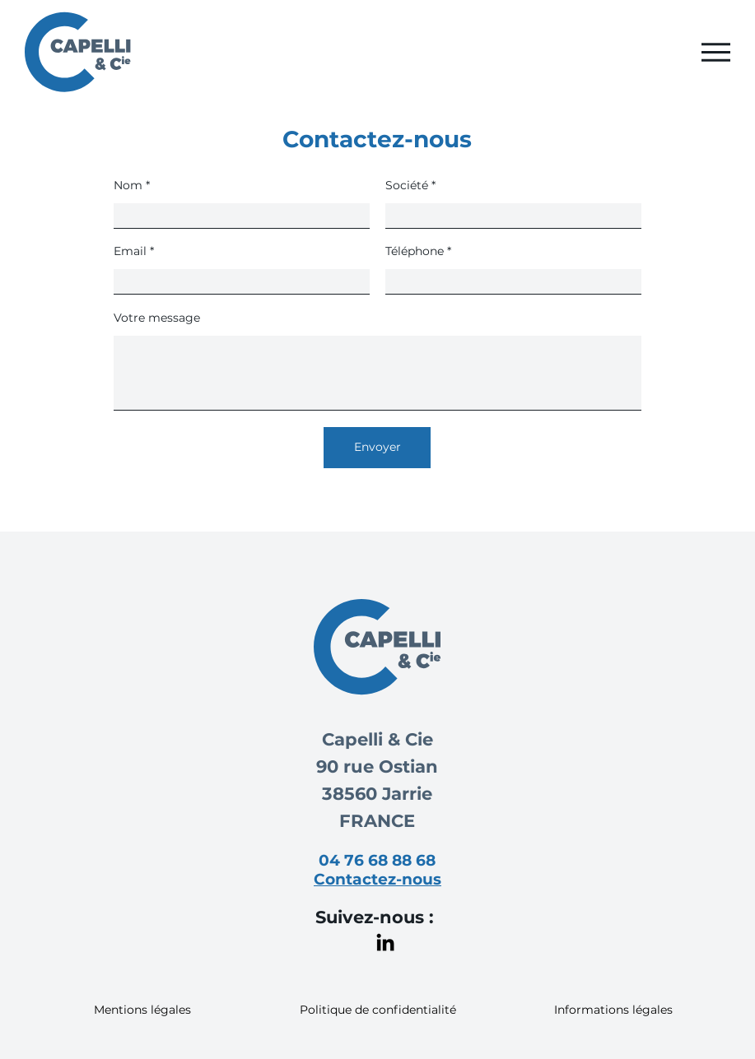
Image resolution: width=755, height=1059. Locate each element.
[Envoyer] (377, 447)
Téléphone (414, 251)
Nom (128, 185)
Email (130, 251)
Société (406, 185)
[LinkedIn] (385, 942)
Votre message (157, 317)
